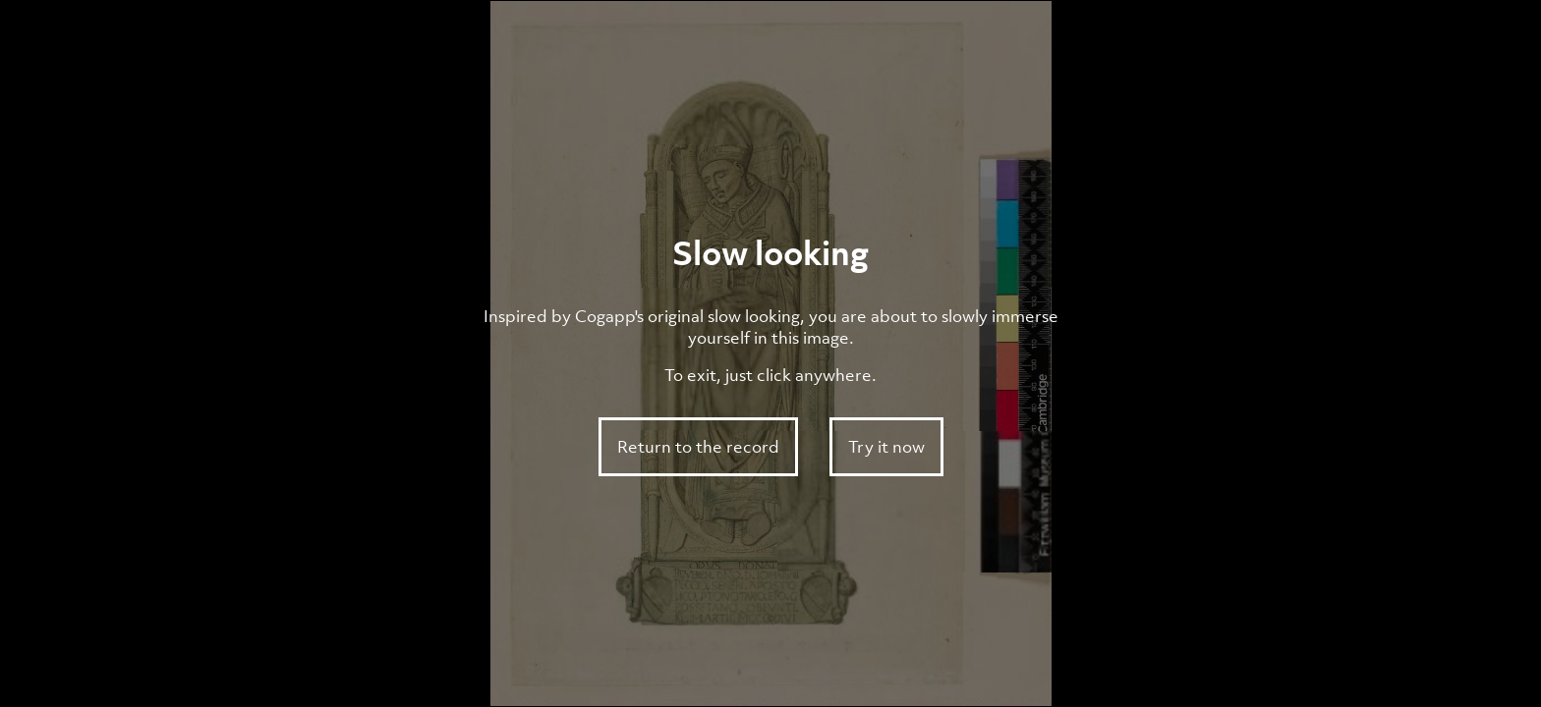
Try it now (886, 447)
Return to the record (698, 447)
